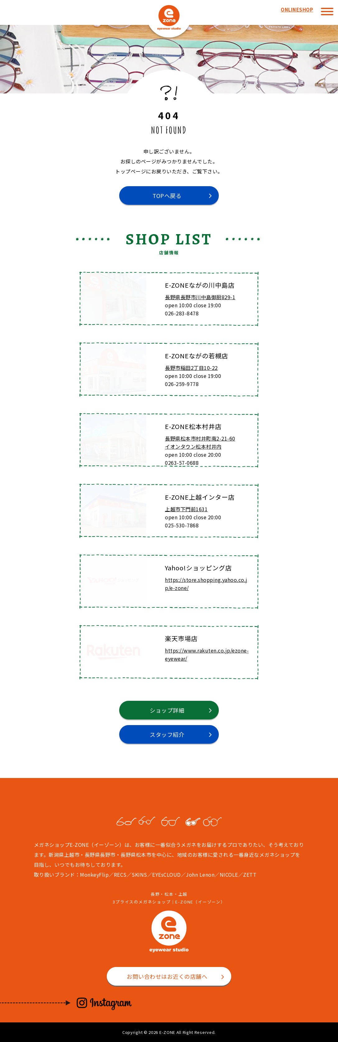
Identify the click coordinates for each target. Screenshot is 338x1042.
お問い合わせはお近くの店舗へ (167, 976)
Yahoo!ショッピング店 (198, 567)
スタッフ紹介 (167, 734)
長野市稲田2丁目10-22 (191, 367)
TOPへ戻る (167, 195)
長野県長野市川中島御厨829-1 (200, 297)
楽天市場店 (181, 638)
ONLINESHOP (297, 9)
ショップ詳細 (167, 710)
